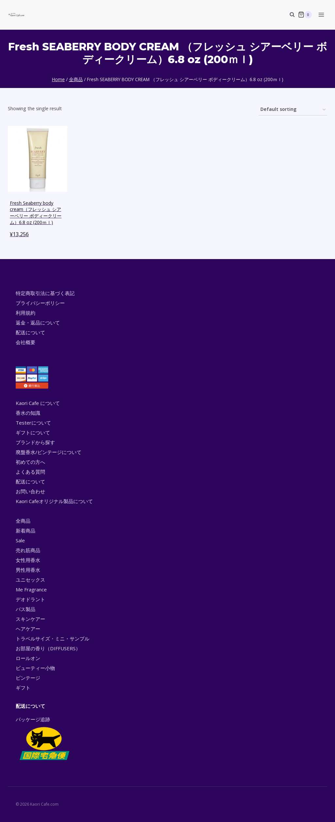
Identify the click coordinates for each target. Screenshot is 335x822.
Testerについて (33, 422)
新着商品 (25, 530)
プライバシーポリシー (40, 303)
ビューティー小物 (35, 668)
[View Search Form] (289, 14)
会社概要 (25, 342)
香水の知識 (28, 413)
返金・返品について (38, 322)
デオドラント (30, 599)
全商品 (23, 520)
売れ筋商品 (28, 550)
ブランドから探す (35, 442)
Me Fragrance (31, 589)
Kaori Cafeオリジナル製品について (54, 501)
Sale (20, 540)
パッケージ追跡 (44, 739)
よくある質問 (30, 471)
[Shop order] (293, 109)
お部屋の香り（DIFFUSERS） (48, 648)
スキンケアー (30, 619)
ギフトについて (33, 432)
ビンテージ (28, 677)
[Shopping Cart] (305, 14)
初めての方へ (30, 462)
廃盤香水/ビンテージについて (48, 452)
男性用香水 (28, 570)
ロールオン (28, 658)
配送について (30, 332)
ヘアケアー (28, 628)
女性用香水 (28, 560)
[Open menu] (321, 14)
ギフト (23, 687)
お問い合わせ (30, 491)
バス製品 (25, 609)
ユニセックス (30, 579)
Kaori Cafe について (38, 403)
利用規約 (25, 312)
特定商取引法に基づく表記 (45, 293)
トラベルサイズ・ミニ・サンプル (52, 638)
